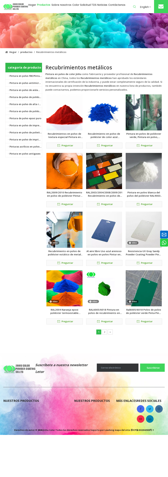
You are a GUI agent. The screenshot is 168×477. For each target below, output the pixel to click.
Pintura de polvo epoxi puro (25, 118)
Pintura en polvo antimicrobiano (26, 83)
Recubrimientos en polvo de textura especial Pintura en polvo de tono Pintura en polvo (64, 135)
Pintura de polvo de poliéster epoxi (26, 97)
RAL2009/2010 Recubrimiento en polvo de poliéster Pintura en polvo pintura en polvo (64, 194)
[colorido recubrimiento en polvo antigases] (84, 30)
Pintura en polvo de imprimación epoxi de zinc (26, 139)
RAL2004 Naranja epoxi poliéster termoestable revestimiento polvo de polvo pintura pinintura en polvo (64, 311)
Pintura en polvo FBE (87, 408)
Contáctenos (124, 421)
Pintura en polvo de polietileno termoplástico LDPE (26, 132)
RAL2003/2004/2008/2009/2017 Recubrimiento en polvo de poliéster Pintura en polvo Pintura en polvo (104, 194)
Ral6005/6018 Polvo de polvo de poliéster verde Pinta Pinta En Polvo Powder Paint (144, 311)
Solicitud (122, 434)
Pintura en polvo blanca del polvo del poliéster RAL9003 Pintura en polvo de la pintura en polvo (143, 194)
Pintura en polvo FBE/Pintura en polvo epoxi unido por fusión (26, 75)
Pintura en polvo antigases (25, 153)
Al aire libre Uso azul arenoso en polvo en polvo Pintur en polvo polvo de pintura (104, 252)
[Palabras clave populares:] (134, 7)
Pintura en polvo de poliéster (26, 111)
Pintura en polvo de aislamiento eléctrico (26, 90)
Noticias (121, 414)
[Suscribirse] (152, 368)
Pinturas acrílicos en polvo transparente (26, 146)
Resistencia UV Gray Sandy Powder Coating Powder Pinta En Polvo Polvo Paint (144, 252)
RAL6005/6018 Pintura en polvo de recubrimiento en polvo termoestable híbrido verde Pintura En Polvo (104, 311)
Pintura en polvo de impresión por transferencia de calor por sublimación (26, 125)
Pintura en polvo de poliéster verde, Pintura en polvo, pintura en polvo (143, 135)
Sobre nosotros (126, 408)
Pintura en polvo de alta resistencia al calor (26, 104)
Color (119, 427)
